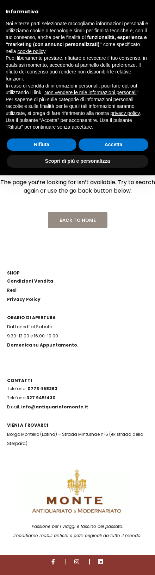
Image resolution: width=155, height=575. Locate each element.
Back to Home (78, 220)
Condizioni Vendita (30, 281)
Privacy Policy (24, 299)
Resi (12, 290)
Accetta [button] (114, 144)
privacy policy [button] (125, 113)
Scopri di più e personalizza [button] (77, 161)
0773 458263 (42, 389)
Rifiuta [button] (41, 144)
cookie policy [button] (31, 51)
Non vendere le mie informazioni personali (90, 92)
